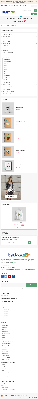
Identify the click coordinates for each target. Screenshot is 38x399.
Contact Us (23, 5)
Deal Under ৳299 (5, 311)
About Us (16, 5)
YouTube (9, 276)
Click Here (14, 262)
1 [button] (17, 227)
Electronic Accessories (6, 343)
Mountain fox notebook (20, 150)
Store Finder (10, 5)
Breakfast (4, 329)
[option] (19, 216)
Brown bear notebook (20, 136)
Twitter (5, 276)
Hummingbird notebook (20, 121)
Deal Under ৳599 (5, 313)
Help (27, 5)
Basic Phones (4, 327)
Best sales (4, 307)
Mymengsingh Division (6, 372)
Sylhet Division (5, 378)
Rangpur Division (5, 376)
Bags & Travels (5, 325)
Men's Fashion (5, 331)
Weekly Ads (4, 5)
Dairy (3, 339)
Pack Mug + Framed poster (21, 164)
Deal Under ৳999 (5, 315)
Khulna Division (5, 370)
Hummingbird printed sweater (19, 222)
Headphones (4, 349)
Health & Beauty (5, 351)
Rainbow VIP (24, 395)
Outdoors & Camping (6, 357)
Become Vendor (4, 6)
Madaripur (4, 364)
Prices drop (4, 303)
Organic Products (5, 355)
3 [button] (20, 227)
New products (4, 305)
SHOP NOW (22, 2)
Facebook (2, 276)
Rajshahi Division (5, 374)
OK (31, 285)
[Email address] (13, 285)
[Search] (29, 10)
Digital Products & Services (7, 341)
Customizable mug (19, 107)
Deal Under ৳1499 (5, 309)
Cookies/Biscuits (5, 335)
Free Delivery (4, 317)
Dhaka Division (5, 368)
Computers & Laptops (6, 333)
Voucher (3, 319)
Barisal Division (5, 366)
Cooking (3, 337)
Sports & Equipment (6, 359)
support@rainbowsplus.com (9, 389)
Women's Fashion (5, 345)
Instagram (13, 276)
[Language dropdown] (34, 6)
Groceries (4, 347)
